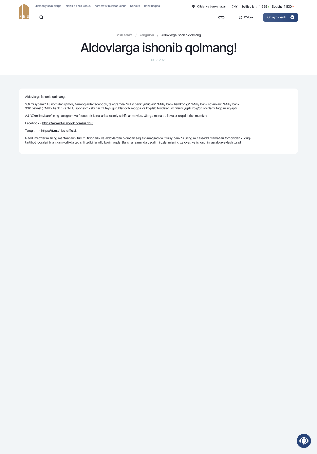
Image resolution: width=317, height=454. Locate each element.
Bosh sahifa (124, 35)
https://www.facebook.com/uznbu (67, 123)
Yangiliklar (146, 35)
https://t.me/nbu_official (58, 131)
